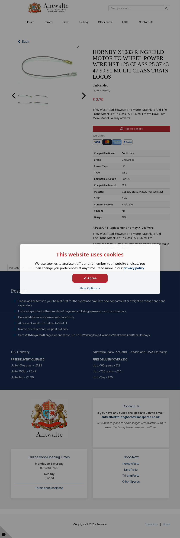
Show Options (90, 288)
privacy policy (133, 268)
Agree (90, 278)
